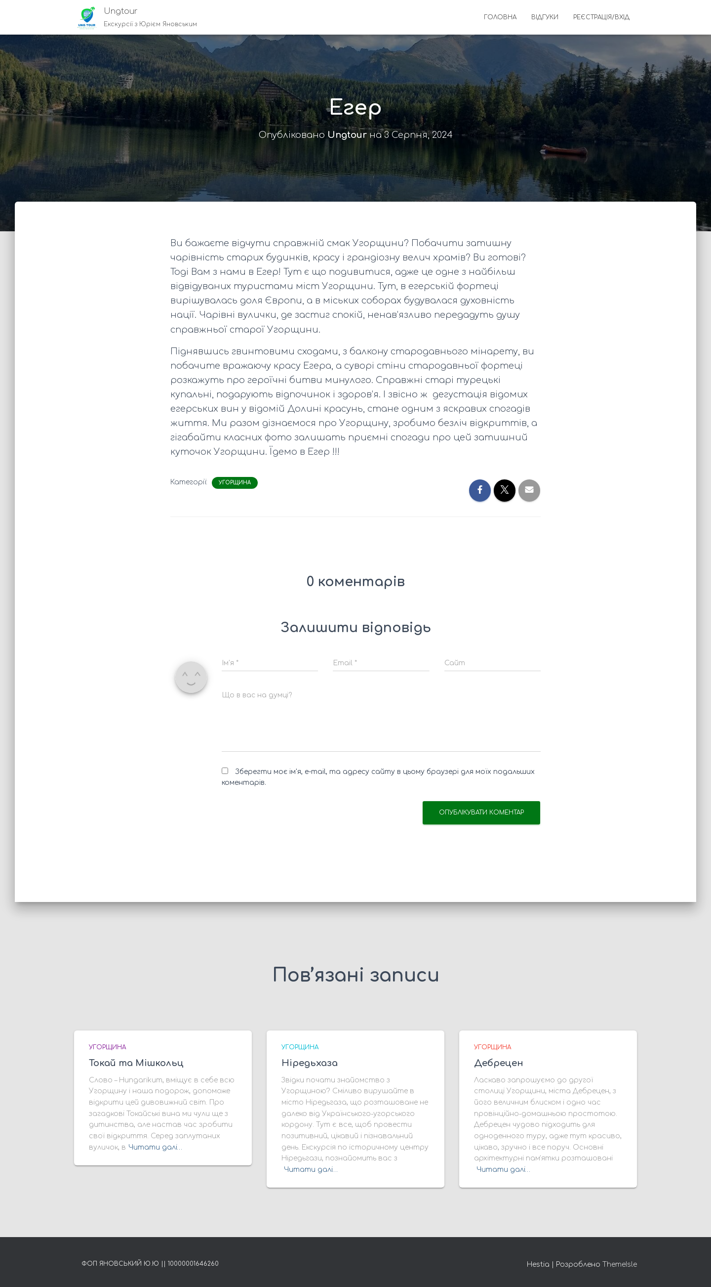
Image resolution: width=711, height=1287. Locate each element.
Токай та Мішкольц (136, 1063)
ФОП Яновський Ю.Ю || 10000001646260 (150, 1263)
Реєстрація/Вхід (601, 17)
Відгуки (544, 17)
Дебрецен (498, 1063)
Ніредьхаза (309, 1063)
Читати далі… (155, 1147)
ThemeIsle (619, 1264)
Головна (500, 17)
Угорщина (235, 482)
